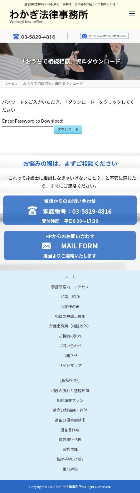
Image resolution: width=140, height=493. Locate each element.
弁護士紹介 (70, 296)
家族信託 (70, 449)
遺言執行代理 (70, 439)
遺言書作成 (70, 429)
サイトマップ (70, 365)
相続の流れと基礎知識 (70, 390)
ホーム (9, 83)
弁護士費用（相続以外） (70, 326)
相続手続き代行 (70, 459)
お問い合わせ (70, 345)
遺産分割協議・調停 (70, 410)
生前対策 (70, 469)
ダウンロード (68, 129)
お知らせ (70, 355)
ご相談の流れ (70, 336)
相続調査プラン (70, 400)
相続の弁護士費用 (70, 316)
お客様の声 (70, 306)
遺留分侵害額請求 (70, 420)
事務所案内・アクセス (70, 287)
